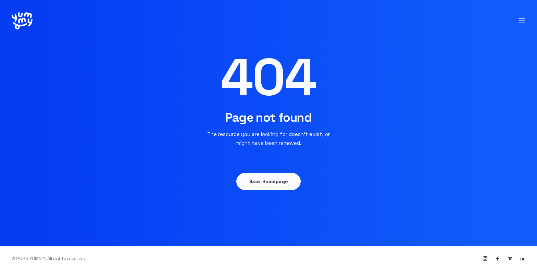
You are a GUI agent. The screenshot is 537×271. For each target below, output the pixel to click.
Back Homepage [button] (268, 181)
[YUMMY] (22, 20)
